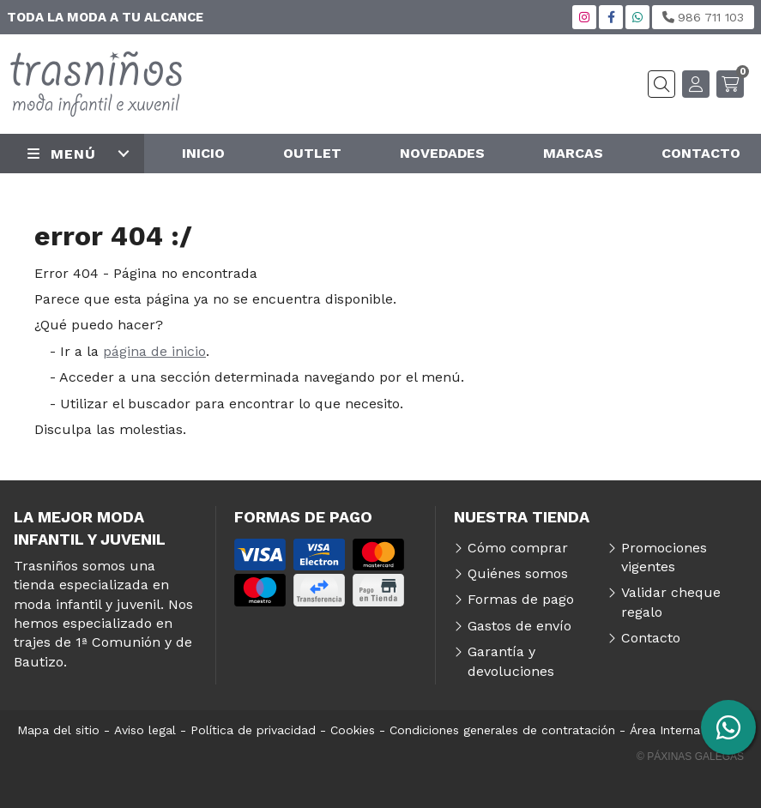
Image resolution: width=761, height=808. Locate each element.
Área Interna (665, 730)
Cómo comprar (518, 548)
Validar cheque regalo (671, 601)
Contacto (650, 638)
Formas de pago (521, 599)
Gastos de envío (519, 626)
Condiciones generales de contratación (502, 730)
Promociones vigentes (664, 557)
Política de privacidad (253, 730)
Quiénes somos (518, 573)
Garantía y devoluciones (511, 660)
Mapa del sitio (58, 730)
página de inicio (154, 351)
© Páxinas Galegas (690, 757)
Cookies (352, 730)
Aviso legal (145, 730)
